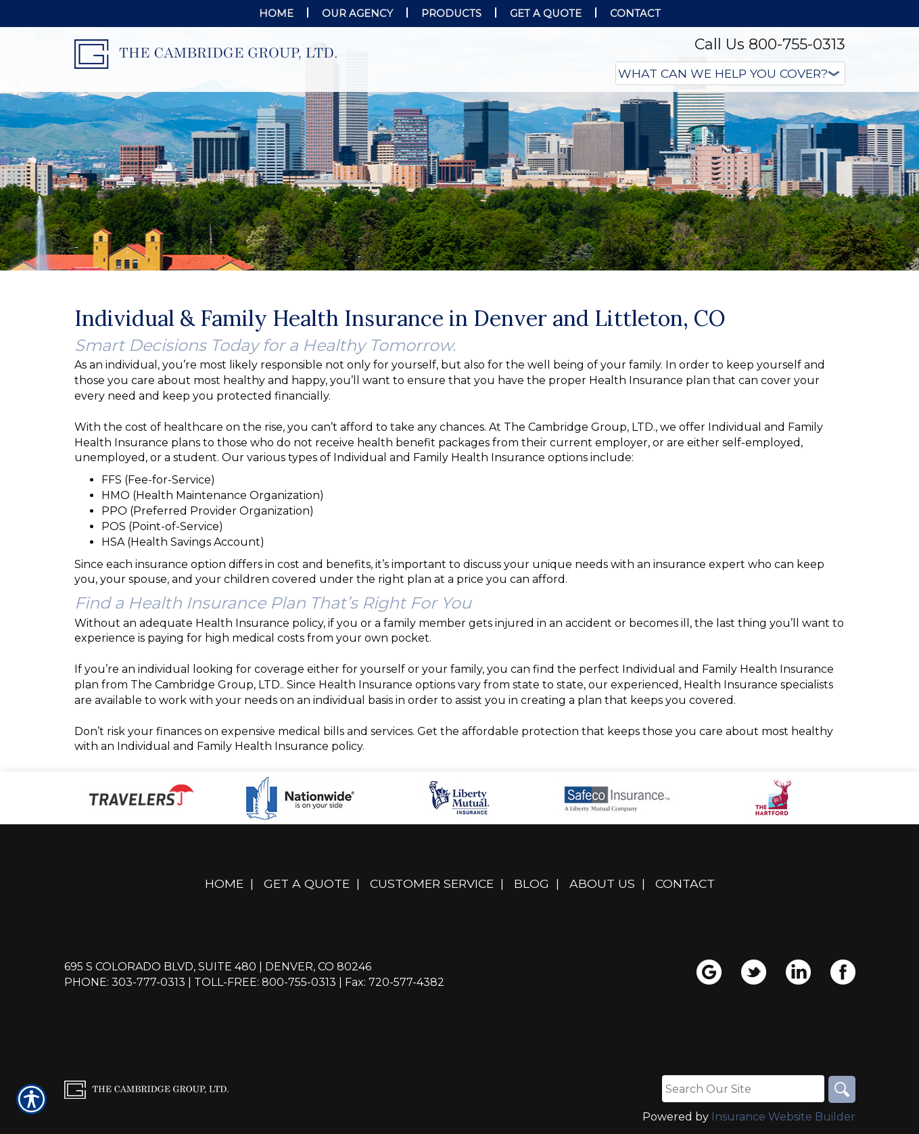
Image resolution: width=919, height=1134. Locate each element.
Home (224, 883)
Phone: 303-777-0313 (124, 982)
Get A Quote (307, 883)
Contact (685, 883)
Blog (531, 883)
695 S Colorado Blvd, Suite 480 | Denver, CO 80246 (217, 966)
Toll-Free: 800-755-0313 (265, 982)
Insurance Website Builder (783, 1116)
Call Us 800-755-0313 (769, 44)
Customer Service (432, 883)
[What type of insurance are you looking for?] (730, 73)
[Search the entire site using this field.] (743, 1088)
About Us (602, 883)
